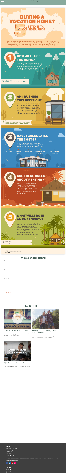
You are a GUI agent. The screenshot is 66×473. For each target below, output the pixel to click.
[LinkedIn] (10, 463)
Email (5, 269)
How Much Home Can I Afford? (16, 330)
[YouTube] (12, 463)
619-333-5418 (13, 448)
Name (5, 260)
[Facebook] (7, 463)
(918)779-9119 (13, 450)
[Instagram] (15, 463)
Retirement (8, 469)
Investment (8, 471)
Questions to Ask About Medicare (17, 363)
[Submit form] (8, 292)
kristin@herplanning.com (12, 460)
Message (6, 278)
